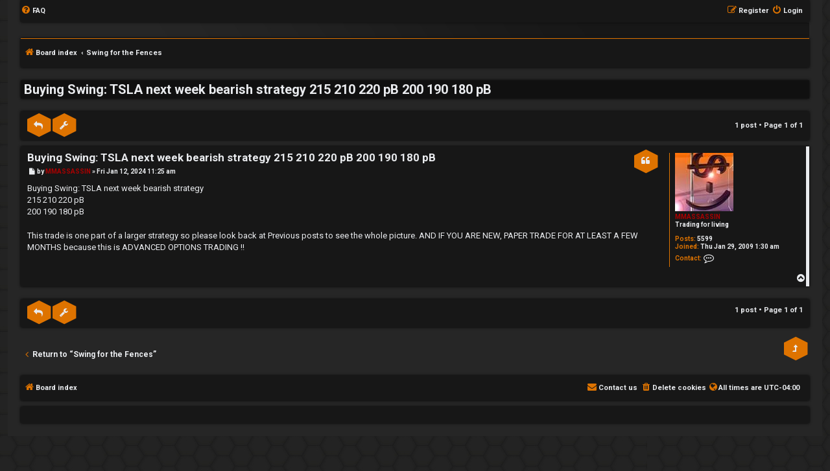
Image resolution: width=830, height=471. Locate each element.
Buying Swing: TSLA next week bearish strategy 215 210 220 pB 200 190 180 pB (258, 89)
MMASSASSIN (697, 216)
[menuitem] (33, 11)
